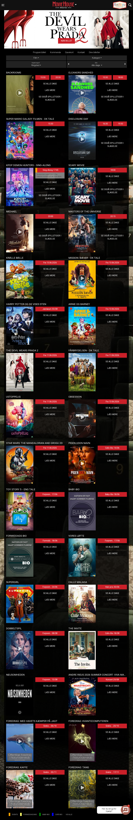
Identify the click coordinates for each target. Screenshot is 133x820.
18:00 (120, 77)
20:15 (112, 216)
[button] (13, 44)
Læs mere (50, 90)
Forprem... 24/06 (49, 587)
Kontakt (81, 52)
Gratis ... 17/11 (112, 772)
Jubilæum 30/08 (50, 309)
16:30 (105, 123)
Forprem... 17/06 (49, 494)
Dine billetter (94, 52)
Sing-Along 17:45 (46, 170)
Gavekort (69, 52)
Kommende (55, 52)
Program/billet (39, 52)
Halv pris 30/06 (112, 587)
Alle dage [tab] (97, 64)
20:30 (58, 77)
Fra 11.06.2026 (50, 355)
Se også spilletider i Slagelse (50, 98)
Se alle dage (50, 83)
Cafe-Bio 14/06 (112, 448)
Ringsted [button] (66, 3)
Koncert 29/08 (112, 679)
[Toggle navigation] (3, 5)
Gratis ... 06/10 (49, 726)
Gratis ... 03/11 (49, 772)
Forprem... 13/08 (49, 679)
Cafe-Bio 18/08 (112, 633)
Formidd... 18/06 (50, 540)
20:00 (50, 216)
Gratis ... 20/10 (112, 726)
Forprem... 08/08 (49, 633)
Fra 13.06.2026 (50, 262)
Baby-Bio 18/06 (112, 494)
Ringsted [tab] (36, 64)
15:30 (42, 77)
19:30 (120, 123)
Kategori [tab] (96, 58)
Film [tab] (35, 58)
